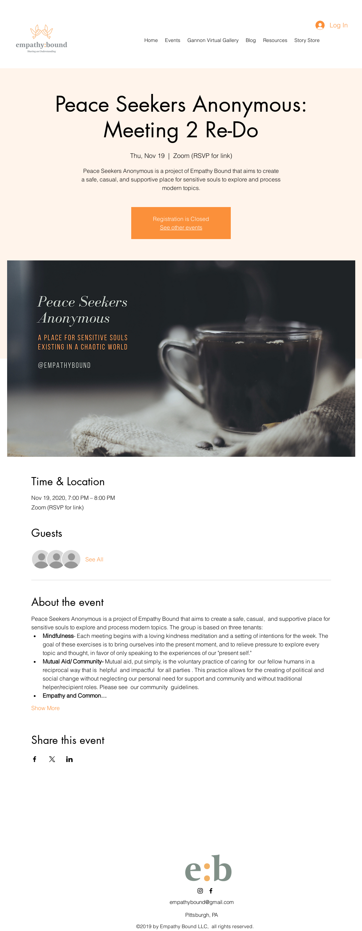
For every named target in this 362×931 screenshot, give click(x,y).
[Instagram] (200, 890)
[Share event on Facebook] (34, 759)
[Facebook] (210, 890)
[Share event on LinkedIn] (69, 759)
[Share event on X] (52, 759)
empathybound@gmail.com (202, 902)
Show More (45, 708)
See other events (181, 227)
